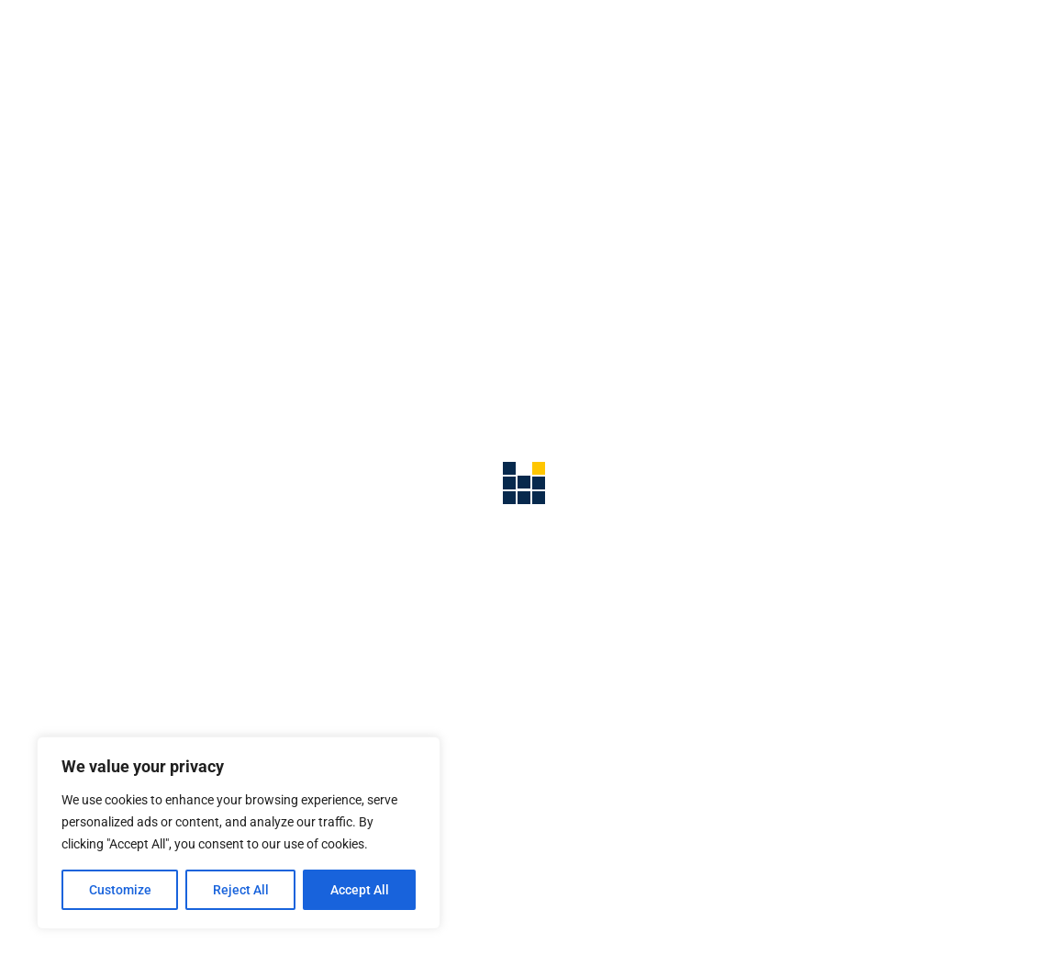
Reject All (241, 889)
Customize (120, 889)
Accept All (359, 889)
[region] (238, 832)
